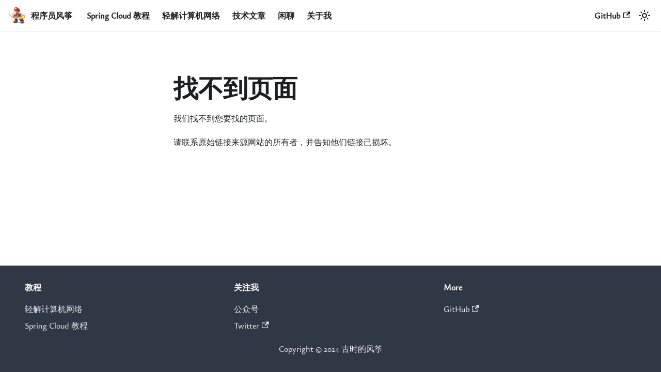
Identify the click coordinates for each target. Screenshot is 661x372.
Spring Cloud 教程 (118, 15)
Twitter (251, 325)
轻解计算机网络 (191, 15)
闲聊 (286, 15)
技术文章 (248, 15)
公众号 (246, 309)
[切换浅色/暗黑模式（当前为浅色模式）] (644, 15)
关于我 (319, 15)
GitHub (612, 15)
